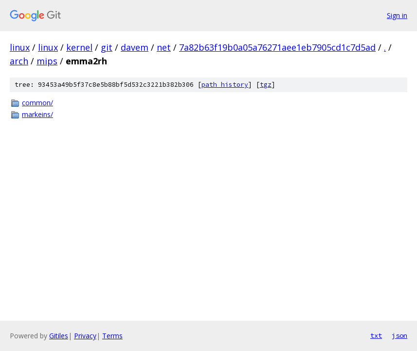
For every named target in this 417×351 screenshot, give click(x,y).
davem (134, 47)
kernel (79, 47)
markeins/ (37, 114)
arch (19, 61)
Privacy (85, 335)
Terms (112, 335)
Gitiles (58, 335)
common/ (37, 102)
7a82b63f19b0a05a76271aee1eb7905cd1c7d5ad (277, 47)
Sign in (397, 15)
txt (376, 335)
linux (20, 47)
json (399, 335)
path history (224, 84)
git (106, 47)
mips (46, 61)
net (164, 47)
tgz (266, 84)
